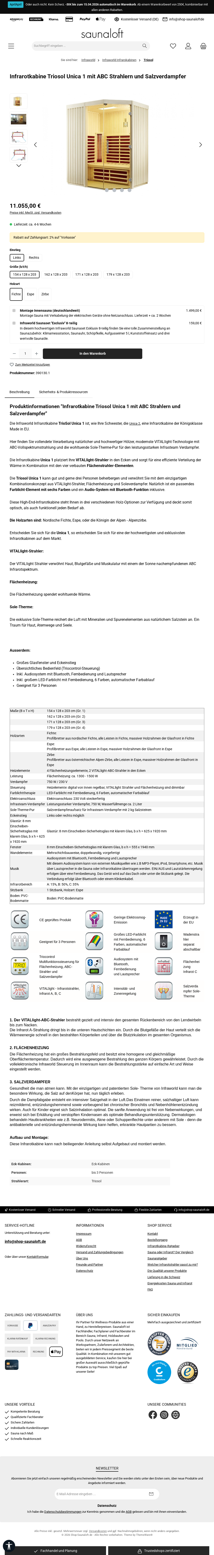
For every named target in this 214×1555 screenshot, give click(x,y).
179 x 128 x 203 (118, 275)
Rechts (34, 258)
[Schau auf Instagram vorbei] (164, 1414)
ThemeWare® (144, 1534)
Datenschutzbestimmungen (62, 1511)
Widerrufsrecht (86, 1246)
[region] (107, 145)
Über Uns (82, 1258)
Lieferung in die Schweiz (163, 1277)
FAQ (150, 1289)
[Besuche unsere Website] (175, 1414)
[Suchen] (144, 46)
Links (17, 258)
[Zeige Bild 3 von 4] (122, 190)
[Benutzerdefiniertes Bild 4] (188, 1372)
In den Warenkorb (93, 354)
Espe (30, 294)
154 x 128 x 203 (24, 275)
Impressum (83, 1233)
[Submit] (151, 1494)
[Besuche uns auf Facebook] (152, 1414)
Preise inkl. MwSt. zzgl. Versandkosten (35, 212)
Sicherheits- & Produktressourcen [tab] (63, 392)
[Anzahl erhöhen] (36, 354)
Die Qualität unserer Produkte (167, 1270)
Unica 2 (134, 424)
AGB (79, 1240)
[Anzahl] (25, 354)
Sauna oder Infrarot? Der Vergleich (170, 1252)
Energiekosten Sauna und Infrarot (169, 1283)
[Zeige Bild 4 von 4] (129, 190)
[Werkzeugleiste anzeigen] (9, 1546)
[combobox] (86, 46)
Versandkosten (98, 1531)
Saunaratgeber (157, 1258)
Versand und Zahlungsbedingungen (99, 1252)
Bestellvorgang (157, 1240)
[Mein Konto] (188, 46)
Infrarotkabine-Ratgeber (163, 1246)
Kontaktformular (37, 1256)
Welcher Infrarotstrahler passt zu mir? (172, 1264)
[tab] (19, 392)
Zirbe (45, 294)
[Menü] (11, 46)
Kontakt (152, 1233)
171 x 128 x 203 (86, 275)
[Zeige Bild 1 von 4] (107, 190)
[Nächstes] (200, 144)
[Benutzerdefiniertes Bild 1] (159, 1343)
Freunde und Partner (89, 1264)
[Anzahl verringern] (14, 354)
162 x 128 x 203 (55, 275)
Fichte (16, 294)
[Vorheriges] (35, 144)
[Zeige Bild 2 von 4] (114, 190)
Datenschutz (84, 1270)
